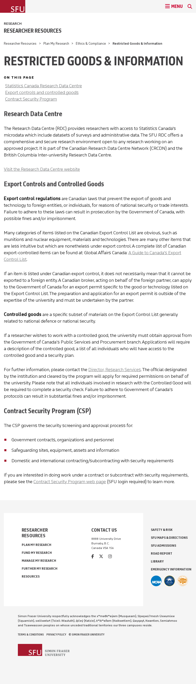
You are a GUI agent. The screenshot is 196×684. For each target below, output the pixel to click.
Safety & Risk (162, 530)
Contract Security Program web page (69, 481)
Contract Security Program (31, 99)
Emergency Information (171, 569)
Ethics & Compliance (91, 43)
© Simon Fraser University (86, 634)
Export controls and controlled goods (42, 92)
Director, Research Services (114, 369)
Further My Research (39, 568)
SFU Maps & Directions (169, 537)
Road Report (161, 553)
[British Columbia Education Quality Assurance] (169, 581)
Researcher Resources (33, 30)
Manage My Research (39, 560)
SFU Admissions (163, 545)
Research (13, 23)
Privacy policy (56, 634)
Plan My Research (56, 43)
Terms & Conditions (31, 634)
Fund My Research (37, 553)
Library (157, 561)
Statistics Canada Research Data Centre (43, 86)
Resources (31, 576)
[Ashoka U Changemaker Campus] (182, 581)
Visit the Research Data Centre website (42, 169)
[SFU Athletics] (156, 581)
